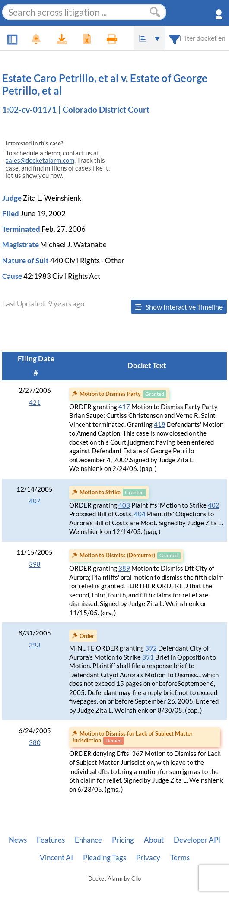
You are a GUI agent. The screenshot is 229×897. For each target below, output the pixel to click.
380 (35, 742)
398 (35, 564)
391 (148, 657)
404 (140, 514)
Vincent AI (56, 857)
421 (35, 402)
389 (124, 568)
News (18, 840)
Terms (180, 857)
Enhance (88, 840)
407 (35, 501)
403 (124, 505)
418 (159, 424)
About (154, 840)
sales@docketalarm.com (40, 160)
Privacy (148, 857)
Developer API (197, 840)
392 (151, 648)
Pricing (123, 840)
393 (35, 645)
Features (51, 840)
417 (124, 407)
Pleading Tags (104, 857)
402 (213, 505)
